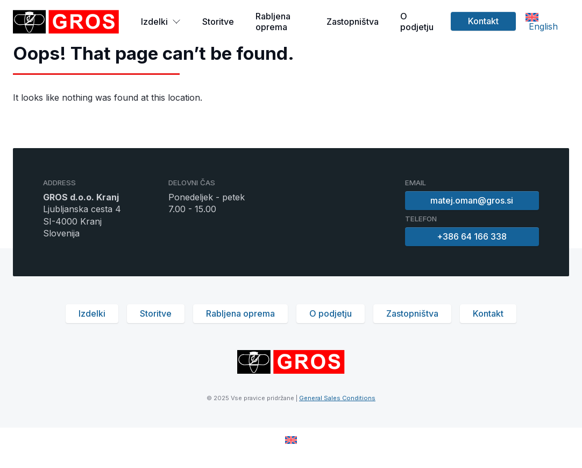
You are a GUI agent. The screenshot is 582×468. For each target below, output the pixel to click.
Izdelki (161, 21)
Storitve (218, 21)
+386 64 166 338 (472, 236)
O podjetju (417, 21)
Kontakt (483, 21)
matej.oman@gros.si (472, 200)
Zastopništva (353, 21)
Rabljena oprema (272, 21)
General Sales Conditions (337, 398)
